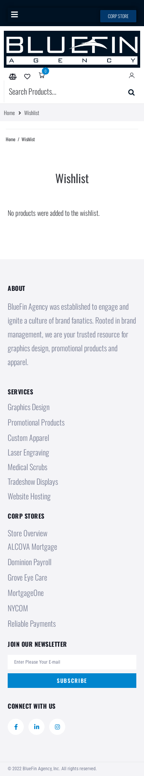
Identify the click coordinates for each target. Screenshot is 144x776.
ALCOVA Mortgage (32, 546)
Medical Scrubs (27, 466)
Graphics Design (29, 406)
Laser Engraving (28, 452)
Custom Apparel (28, 437)
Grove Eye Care (27, 577)
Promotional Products (36, 422)
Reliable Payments (32, 623)
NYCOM (18, 608)
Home (9, 112)
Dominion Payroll (29, 561)
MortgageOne (26, 592)
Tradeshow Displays (33, 481)
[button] (14, 14)
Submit (120, 91)
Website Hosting (29, 496)
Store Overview (27, 533)
